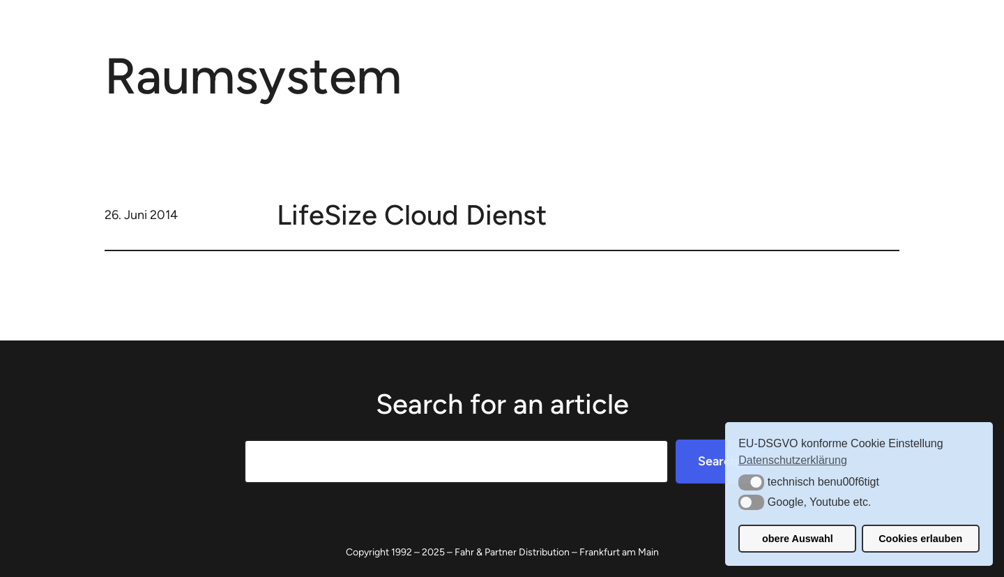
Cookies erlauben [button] (920, 538)
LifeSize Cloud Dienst (412, 215)
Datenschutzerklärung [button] (792, 460)
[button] (751, 482)
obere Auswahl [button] (797, 538)
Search (718, 461)
